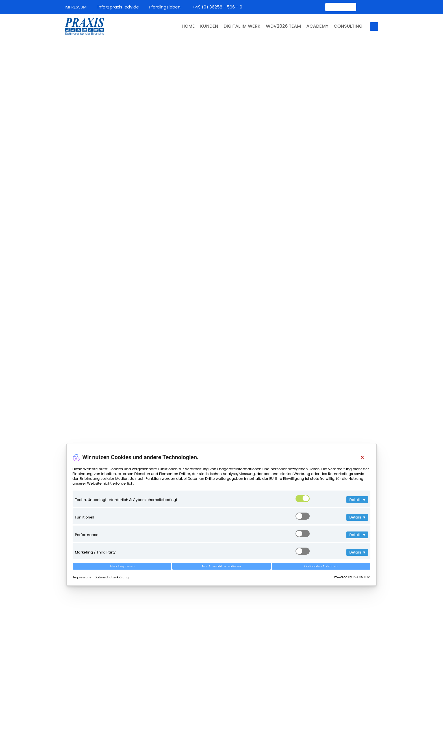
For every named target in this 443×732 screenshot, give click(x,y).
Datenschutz (366, 711)
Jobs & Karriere (171, 646)
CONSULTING (349, 26)
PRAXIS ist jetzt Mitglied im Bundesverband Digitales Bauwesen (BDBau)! (354, 635)
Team (160, 623)
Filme (160, 634)
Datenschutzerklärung (111, 577)
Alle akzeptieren (122, 566)
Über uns (164, 601)
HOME (184, 26)
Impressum (82, 577)
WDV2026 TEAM (282, 26)
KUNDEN (206, 26)
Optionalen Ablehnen (321, 566)
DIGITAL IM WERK (240, 26)
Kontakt (162, 589)
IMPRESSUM (75, 7)
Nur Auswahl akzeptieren (221, 566)
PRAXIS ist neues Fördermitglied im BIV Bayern (356, 594)
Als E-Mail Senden (221, 427)
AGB (344, 711)
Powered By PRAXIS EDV (352, 577)
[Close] (362, 457)
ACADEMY (317, 26)
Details (357, 499)
